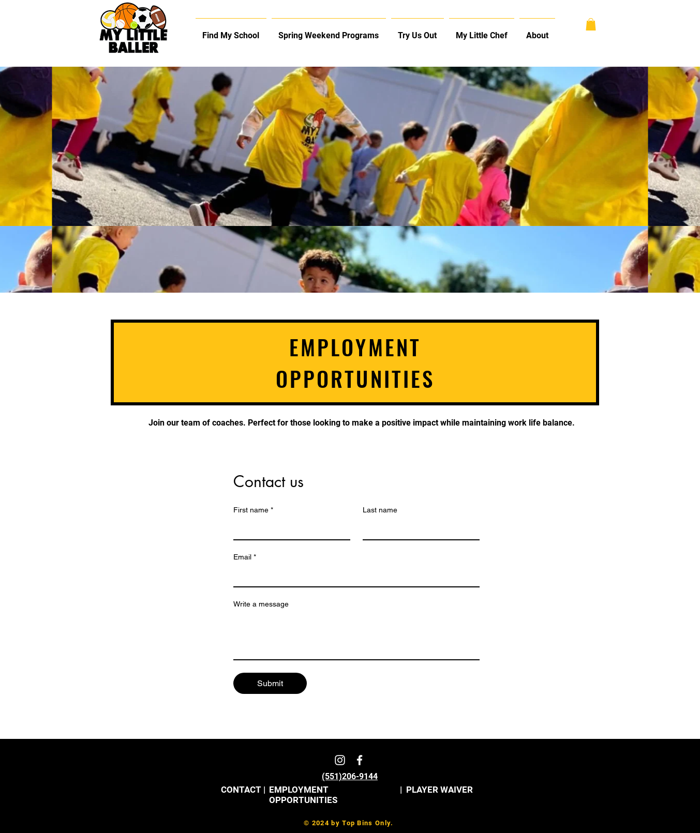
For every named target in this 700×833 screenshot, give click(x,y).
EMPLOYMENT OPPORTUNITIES (303, 794)
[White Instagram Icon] (340, 760)
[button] (537, 31)
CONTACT (241, 789)
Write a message (261, 604)
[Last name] (418, 529)
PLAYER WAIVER (439, 789)
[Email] (353, 576)
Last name (380, 510)
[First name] (288, 529)
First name (253, 510)
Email (244, 557)
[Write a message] (356, 636)
